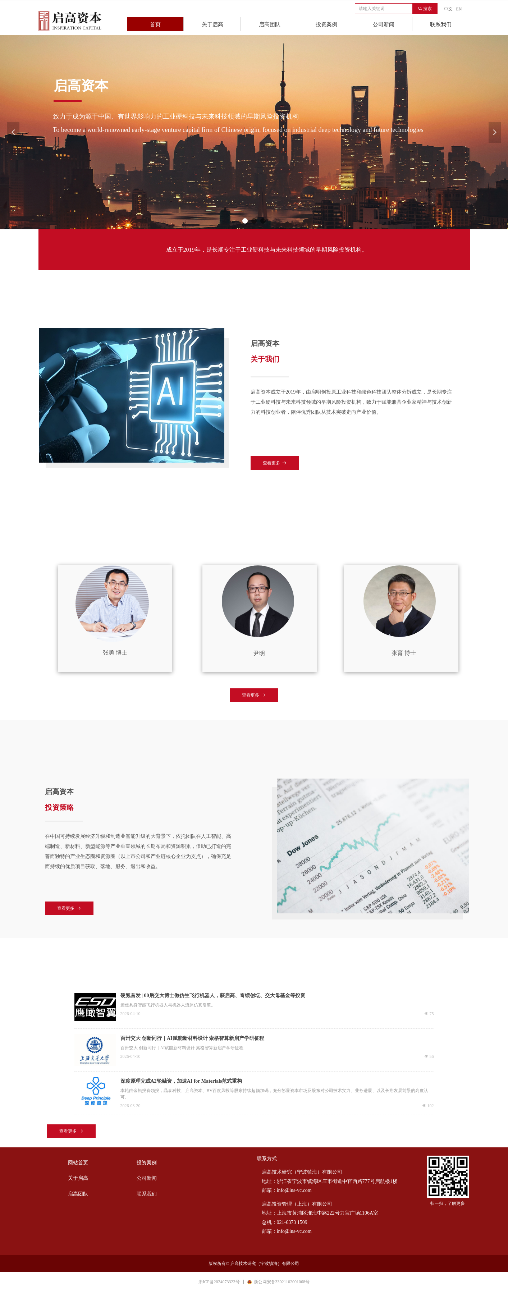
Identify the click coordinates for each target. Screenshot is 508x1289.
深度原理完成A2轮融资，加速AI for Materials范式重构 (181, 1081)
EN (459, 9)
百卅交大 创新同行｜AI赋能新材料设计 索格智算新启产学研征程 (192, 1038)
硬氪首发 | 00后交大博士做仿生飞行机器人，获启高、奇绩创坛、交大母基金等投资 (212, 995)
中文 (448, 9)
